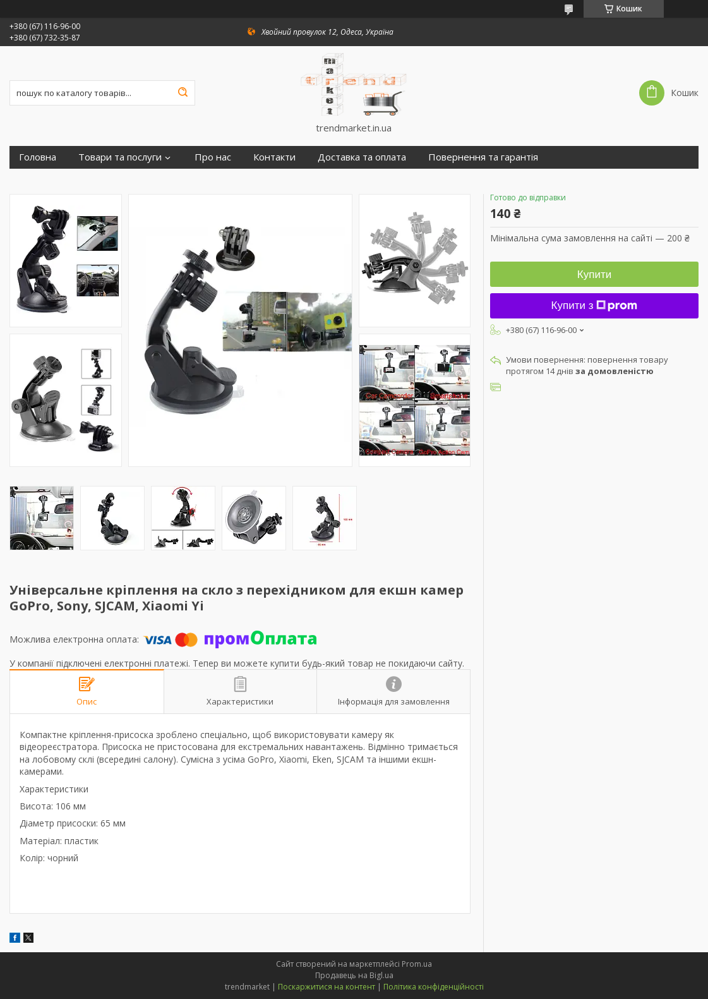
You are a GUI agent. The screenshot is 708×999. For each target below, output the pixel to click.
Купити (594, 275)
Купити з (594, 306)
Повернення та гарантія (483, 157)
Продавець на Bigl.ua (354, 975)
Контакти (274, 157)
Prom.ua (417, 964)
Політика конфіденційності (433, 986)
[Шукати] (182, 93)
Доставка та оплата (362, 157)
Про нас (213, 157)
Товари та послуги (120, 157)
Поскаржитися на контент (326, 986)
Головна (37, 157)
